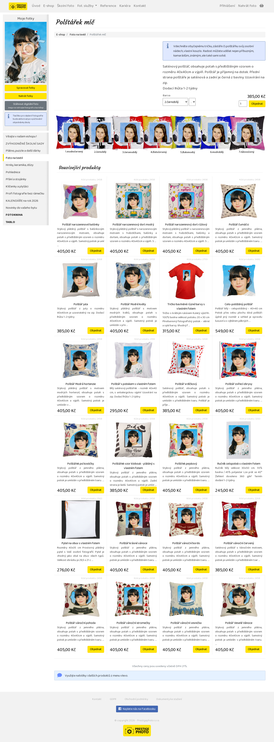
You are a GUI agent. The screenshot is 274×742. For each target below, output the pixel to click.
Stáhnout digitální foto (25, 106)
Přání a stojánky (16, 179)
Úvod (36, 6)
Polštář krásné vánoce (133, 544)
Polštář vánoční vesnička (186, 623)
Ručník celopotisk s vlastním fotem (238, 464)
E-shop (48, 6)
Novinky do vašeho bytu (21, 208)
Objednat (257, 104)
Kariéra (125, 6)
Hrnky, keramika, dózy (19, 165)
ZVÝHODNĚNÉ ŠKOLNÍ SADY (25, 144)
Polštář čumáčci (239, 225)
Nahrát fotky (26, 96)
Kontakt (140, 6)
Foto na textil (14, 158)
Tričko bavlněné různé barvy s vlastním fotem (186, 307)
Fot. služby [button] (85, 6)
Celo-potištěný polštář (239, 305)
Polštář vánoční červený (239, 544)
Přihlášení (227, 6)
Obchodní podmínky (136, 699)
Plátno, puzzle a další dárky (23, 151)
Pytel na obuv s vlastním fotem (80, 544)
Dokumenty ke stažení (169, 699)
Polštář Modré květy (133, 305)
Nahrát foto (247, 6)
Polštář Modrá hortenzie (80, 384)
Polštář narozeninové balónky (80, 225)
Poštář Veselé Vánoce (238, 623)
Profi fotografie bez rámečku (25, 194)
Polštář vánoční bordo (186, 544)
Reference (108, 6)
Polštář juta (80, 305)
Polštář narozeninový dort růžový (186, 225)
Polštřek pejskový (186, 464)
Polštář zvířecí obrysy (238, 384)
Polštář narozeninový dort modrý (133, 225)
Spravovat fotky (26, 88)
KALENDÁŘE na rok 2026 (22, 201)
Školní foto (65, 6)
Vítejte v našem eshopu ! (21, 137)
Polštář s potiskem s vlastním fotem (133, 384)
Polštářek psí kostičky (80, 464)
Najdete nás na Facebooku (137, 709)
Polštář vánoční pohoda (81, 623)
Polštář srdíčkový (186, 384)
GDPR (113, 699)
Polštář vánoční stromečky (133, 623)
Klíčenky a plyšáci (17, 187)
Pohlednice (13, 172)
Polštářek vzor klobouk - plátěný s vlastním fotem (133, 466)
